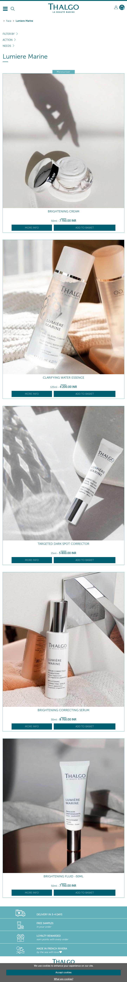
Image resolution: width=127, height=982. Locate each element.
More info (32, 227)
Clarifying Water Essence (63, 377)
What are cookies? (63, 979)
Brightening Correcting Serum (63, 710)
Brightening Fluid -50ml (63, 876)
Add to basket (85, 227)
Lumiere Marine (24, 20)
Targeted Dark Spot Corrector (63, 543)
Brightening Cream (63, 211)
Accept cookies (63, 972)
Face (8, 20)
